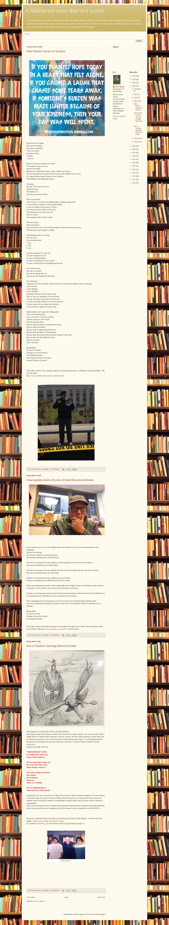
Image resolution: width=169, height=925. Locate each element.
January (137, 142)
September (137, 89)
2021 (134, 146)
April (136, 97)
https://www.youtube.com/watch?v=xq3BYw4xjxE (45, 376)
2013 (134, 173)
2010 (134, 183)
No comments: (55, 469)
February (137, 138)
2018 (134, 156)
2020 (134, 149)
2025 (134, 76)
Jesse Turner (119, 87)
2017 (134, 159)
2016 (134, 163)
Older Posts (101, 897)
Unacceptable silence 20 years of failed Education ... (138, 118)
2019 (134, 152)
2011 (134, 179)
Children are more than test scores (65, 10)
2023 (134, 83)
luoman (88, 914)
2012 (134, 176)
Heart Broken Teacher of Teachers (46, 51)
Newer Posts (31, 897)
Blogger (102, 914)
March (136, 101)
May (136, 94)
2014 (134, 169)
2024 (134, 79)
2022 (134, 86)
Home (27, 34)
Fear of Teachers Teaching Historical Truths (51, 645)
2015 (134, 166)
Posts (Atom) (40, 901)
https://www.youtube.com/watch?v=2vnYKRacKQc (59, 629)
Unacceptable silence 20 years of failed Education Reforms (60, 479)
